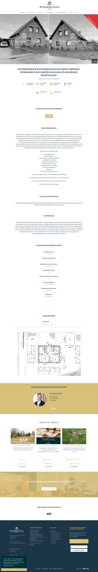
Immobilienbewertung (56, 532)
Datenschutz (45, 568)
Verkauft (92, 21)
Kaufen (22, 12)
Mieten (40, 12)
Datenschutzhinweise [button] (8, 565)
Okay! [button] (14, 569)
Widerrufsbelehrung (57, 568)
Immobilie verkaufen (56, 536)
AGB (51, 568)
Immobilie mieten (55, 537)
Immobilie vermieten (56, 539)
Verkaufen (31, 12)
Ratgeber (53, 542)
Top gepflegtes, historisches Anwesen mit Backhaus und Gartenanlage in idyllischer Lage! (74, 449)
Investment (49, 12)
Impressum (38, 568)
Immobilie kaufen (55, 534)
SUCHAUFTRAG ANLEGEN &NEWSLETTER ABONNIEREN (76, 541)
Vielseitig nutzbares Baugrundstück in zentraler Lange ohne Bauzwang (23, 448)
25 (94, 61)
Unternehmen (60, 12)
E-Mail (49, 116)
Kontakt (53, 531)
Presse (70, 12)
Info (75, 12)
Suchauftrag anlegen (49, 488)
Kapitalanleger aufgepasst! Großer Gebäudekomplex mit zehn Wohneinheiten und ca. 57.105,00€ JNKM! (48, 449)
